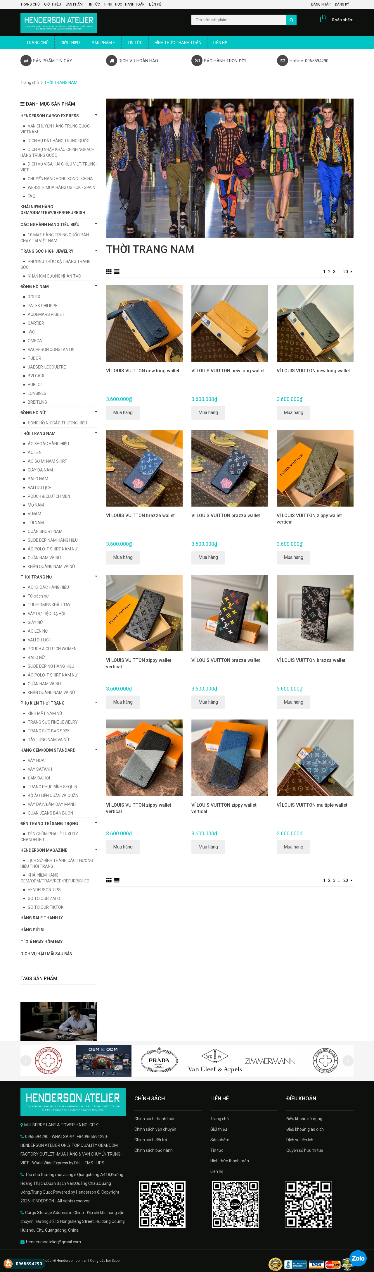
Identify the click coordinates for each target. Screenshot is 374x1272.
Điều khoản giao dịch (305, 1129)
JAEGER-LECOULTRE (47, 367)
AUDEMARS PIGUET (46, 314)
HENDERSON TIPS (44, 889)
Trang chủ (30, 4)
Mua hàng (123, 412)
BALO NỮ (36, 657)
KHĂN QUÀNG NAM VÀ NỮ (51, 566)
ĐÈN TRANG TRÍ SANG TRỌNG (58, 823)
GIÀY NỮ (35, 622)
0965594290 (29, 1263)
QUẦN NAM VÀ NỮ (44, 557)
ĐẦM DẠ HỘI (39, 778)
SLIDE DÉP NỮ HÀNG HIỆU (51, 666)
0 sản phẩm (343, 20)
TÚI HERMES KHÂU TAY (49, 605)
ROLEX (34, 297)
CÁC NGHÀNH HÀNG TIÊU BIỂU (58, 224)
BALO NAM (38, 478)
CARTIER (36, 323)
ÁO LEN (34, 452)
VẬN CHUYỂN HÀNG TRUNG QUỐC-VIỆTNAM (55, 129)
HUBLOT (35, 384)
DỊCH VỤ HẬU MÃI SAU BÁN (46, 953)
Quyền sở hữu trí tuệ (304, 1150)
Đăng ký (342, 4)
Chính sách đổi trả (150, 1139)
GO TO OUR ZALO (44, 898)
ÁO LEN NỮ (38, 631)
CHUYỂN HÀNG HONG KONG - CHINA (60, 178)
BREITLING (37, 402)
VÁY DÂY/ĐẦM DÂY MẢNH (52, 804)
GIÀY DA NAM (40, 470)
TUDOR (34, 358)
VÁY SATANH (40, 769)
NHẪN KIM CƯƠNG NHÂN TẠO (54, 276)
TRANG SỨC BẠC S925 (49, 731)
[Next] (351, 271)
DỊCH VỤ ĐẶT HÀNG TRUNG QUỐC (58, 140)
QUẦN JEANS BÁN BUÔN (50, 813)
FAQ (31, 196)
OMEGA (35, 340)
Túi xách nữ (38, 596)
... (339, 271)
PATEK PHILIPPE (43, 305)
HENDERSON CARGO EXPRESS (58, 115)
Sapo (116, 1261)
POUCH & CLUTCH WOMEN (52, 648)
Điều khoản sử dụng (304, 1118)
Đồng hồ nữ (58, 412)
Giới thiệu (52, 4)
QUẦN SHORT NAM (45, 531)
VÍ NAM (34, 514)
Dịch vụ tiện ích (299, 1139)
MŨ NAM (36, 505)
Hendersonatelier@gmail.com (53, 1242)
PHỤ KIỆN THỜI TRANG (58, 702)
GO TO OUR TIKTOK (45, 907)
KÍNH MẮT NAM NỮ (45, 713)
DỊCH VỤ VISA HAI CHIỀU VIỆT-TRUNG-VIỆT (58, 167)
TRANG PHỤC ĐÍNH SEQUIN (52, 786)
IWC (31, 332)
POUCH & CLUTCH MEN (49, 496)
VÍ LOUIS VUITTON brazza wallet (140, 515)
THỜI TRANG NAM (58, 433)
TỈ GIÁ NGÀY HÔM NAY (41, 941)
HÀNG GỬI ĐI (32, 929)
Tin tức (93, 4)
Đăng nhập (320, 4)
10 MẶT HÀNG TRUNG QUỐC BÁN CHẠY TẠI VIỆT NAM (54, 238)
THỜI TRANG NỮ (58, 576)
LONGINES (37, 393)
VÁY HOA (36, 760)
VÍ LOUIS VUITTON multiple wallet (312, 805)
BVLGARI (36, 375)
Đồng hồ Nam (58, 286)
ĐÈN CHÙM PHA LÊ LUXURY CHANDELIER (49, 837)
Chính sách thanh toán (155, 1118)
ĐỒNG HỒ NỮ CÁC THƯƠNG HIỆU (57, 423)
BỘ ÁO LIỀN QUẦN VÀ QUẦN (53, 795)
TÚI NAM (36, 522)
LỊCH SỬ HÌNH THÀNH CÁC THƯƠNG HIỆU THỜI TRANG (56, 863)
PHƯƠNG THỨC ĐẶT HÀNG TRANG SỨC (55, 264)
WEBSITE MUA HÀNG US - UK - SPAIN (61, 187)
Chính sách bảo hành (153, 1150)
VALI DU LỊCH (39, 487)
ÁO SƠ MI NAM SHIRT (47, 461)
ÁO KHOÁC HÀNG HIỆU (48, 443)
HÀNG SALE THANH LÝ (41, 917)
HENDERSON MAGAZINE (58, 850)
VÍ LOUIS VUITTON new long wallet (142, 370)
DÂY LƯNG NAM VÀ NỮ (48, 739)
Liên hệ (155, 4)
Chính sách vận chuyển (155, 1129)
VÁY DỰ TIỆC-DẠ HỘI (46, 613)
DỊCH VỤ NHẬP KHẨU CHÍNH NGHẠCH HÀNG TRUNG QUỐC (57, 152)
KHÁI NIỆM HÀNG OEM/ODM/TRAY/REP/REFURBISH (52, 209)
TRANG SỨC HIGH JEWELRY (58, 251)
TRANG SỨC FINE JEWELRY (53, 722)
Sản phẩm (74, 4)
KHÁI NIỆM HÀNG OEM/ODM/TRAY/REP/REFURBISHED (54, 878)
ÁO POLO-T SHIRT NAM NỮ (52, 549)
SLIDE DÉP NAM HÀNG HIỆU (53, 540)
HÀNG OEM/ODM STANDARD (58, 750)
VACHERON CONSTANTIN (51, 349)
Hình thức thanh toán (124, 4)
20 (345, 271)
